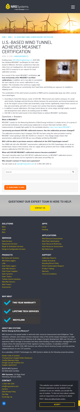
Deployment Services (9, 244)
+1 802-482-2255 (8, 384)
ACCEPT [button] (57, 405)
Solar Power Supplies (9, 271)
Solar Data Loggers (9, 266)
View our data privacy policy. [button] (55, 399)
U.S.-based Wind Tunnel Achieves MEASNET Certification (33, 37)
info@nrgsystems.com (10, 386)
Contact (6, 380)
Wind (4, 227)
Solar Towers (7, 277)
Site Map (5, 394)
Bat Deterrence (47, 249)
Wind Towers (6, 284)
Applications (49, 235)
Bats (3, 232)
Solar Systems (7, 274)
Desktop (45, 230)
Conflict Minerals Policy (10, 360)
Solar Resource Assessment (52, 246)
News (10, 37)
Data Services (7, 241)
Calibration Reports (49, 258)
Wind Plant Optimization (50, 241)
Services (6, 238)
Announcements (21, 56)
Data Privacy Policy (9, 392)
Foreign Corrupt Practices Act (13, 363)
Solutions (7, 224)
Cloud (44, 227)
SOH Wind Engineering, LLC (22, 60)
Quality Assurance (48, 261)
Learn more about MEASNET (60, 127)
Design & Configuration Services (13, 249)
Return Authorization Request (53, 266)
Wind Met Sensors (8, 282)
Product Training (48, 269)
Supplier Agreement (9, 365)
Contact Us (40, 208)
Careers (5, 389)
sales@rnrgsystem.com (25, 164)
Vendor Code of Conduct (11, 356)
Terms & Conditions (49, 274)
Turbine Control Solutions (11, 279)
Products (7, 255)
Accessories (6, 287)
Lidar (4, 263)
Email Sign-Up (7, 397)
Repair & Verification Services (12, 246)
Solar (4, 230)
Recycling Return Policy (50, 263)
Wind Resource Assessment (52, 239)
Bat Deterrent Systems (10, 258)
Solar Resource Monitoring (51, 244)
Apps (44, 224)
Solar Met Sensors (9, 269)
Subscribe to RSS (15, 187)
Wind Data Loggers (9, 261)
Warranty (45, 271)
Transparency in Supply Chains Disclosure (17, 358)
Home (4, 37)
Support (46, 255)
